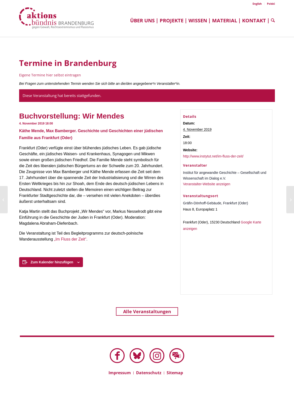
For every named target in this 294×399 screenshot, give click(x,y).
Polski (271, 3)
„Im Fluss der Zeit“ (70, 239)
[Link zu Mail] (176, 355)
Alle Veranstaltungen (147, 311)
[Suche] (271, 20)
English (257, 3)
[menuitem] (257, 3)
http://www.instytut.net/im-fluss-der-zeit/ (213, 156)
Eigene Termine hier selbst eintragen (50, 75)
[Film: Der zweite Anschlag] (290, 199)
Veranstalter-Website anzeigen (206, 184)
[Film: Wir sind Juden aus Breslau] (4, 199)
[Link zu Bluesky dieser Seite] (137, 355)
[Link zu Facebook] (117, 355)
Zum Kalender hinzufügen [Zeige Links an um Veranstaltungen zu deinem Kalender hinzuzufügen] (52, 262)
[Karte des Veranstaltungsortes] (226, 261)
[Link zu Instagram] (156, 355)
